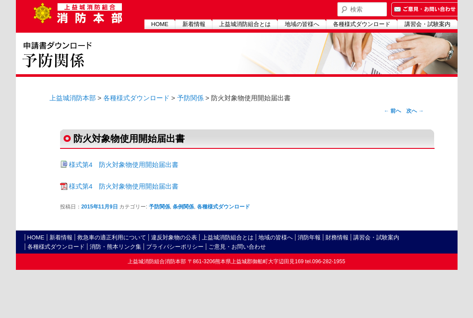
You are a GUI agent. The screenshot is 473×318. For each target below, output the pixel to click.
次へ (415, 111)
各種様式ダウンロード (361, 24)
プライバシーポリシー (175, 246)
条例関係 (183, 207)
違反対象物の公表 (174, 237)
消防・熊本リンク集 (115, 246)
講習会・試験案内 (427, 24)
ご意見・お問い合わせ (237, 246)
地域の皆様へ (302, 24)
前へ (392, 111)
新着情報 (193, 24)
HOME (159, 24)
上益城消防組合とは (245, 24)
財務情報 (336, 237)
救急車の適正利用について (111, 237)
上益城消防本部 (72, 98)
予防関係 (190, 98)
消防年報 (309, 237)
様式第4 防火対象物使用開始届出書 (123, 164)
